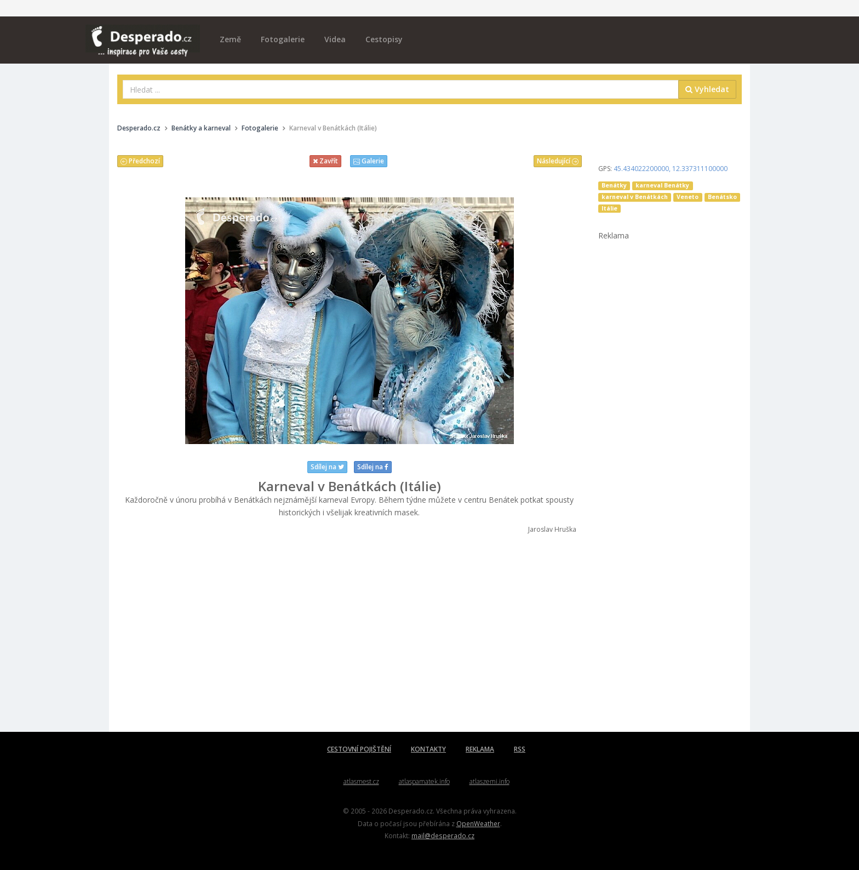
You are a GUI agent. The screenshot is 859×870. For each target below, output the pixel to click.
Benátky (614, 185)
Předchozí (140, 161)
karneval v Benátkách (635, 197)
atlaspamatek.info (424, 781)
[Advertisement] (349, 633)
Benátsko (722, 197)
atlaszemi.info (489, 781)
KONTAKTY (428, 749)
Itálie (609, 208)
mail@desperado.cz (442, 835)
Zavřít (325, 161)
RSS (519, 749)
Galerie (368, 161)
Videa (335, 39)
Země (230, 39)
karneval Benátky (662, 185)
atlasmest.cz (361, 781)
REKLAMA (480, 749)
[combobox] (401, 89)
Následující (558, 161)
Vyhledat (707, 89)
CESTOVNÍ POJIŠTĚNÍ (359, 749)
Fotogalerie (283, 39)
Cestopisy (384, 39)
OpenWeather (478, 823)
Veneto (687, 197)
